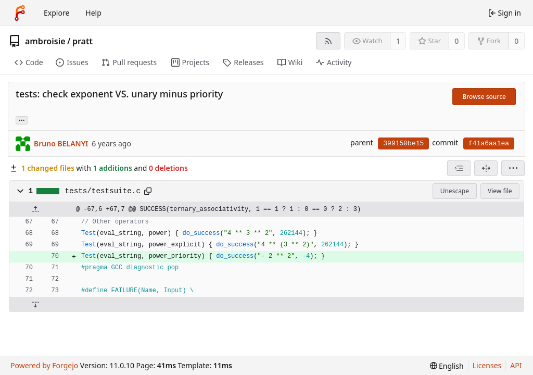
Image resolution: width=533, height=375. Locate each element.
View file (500, 190)
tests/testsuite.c (103, 191)
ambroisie (45, 41)
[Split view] (486, 168)
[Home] (19, 13)
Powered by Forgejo (44, 365)
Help (93, 13)
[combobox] (459, 168)
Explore (56, 13)
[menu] (513, 168)
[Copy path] (148, 191)
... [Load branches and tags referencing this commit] (22, 119)
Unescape (454, 190)
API (516, 365)
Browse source (484, 96)
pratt (82, 41)
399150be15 (403, 143)
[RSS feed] (328, 40)
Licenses (487, 365)
